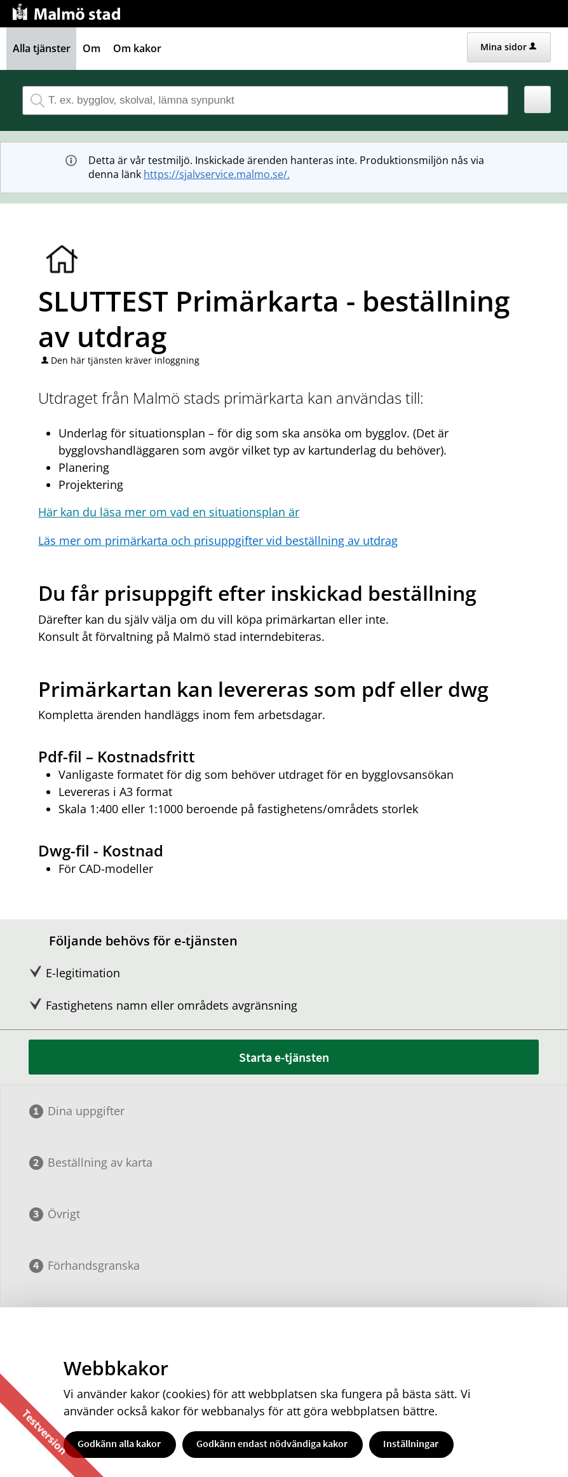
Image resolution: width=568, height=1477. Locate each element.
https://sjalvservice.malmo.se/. (217, 174)
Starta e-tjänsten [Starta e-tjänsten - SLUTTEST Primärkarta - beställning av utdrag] (284, 1057)
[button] (537, 99)
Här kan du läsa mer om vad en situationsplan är (168, 511)
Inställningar (410, 1443)
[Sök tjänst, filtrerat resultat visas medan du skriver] (265, 100)
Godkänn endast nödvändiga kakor (272, 1443)
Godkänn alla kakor (119, 1443)
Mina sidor (508, 47)
